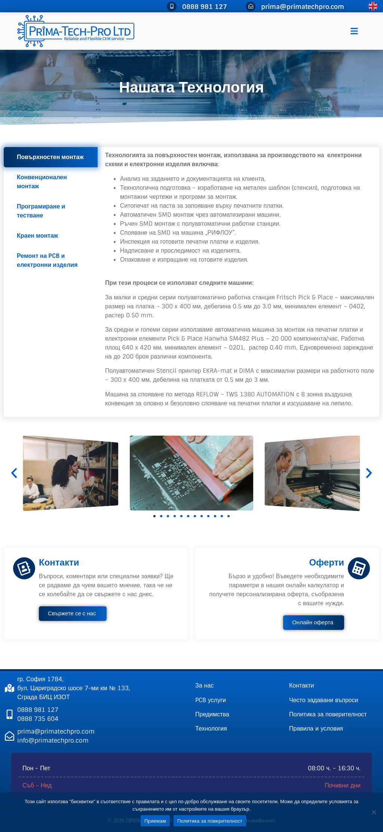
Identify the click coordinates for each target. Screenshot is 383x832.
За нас (204, 685)
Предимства (212, 714)
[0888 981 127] (172, 6)
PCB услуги (210, 700)
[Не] (373, 812)
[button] (354, 31)
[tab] (51, 157)
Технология (211, 728)
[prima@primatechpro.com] (250, 6)
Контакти (301, 685)
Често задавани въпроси (323, 700)
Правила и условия (316, 728)
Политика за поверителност (328, 714)
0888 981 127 (204, 7)
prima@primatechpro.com (302, 7)
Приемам (155, 821)
